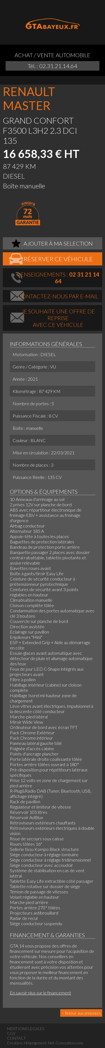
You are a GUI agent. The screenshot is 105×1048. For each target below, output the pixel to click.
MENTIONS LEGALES (25, 1028)
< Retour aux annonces (81, 1013)
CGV (11, 1033)
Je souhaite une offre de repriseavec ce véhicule (58, 318)
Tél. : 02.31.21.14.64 (52, 66)
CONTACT (16, 1038)
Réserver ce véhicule (58, 259)
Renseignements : (58, 277)
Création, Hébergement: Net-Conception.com (45, 1042)
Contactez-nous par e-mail (58, 296)
